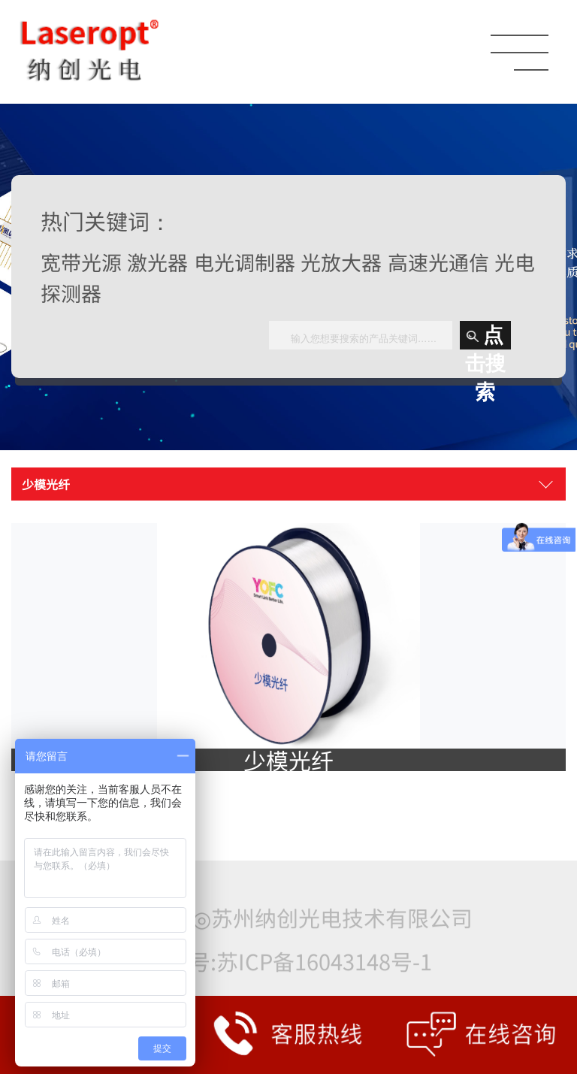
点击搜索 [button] (485, 336)
